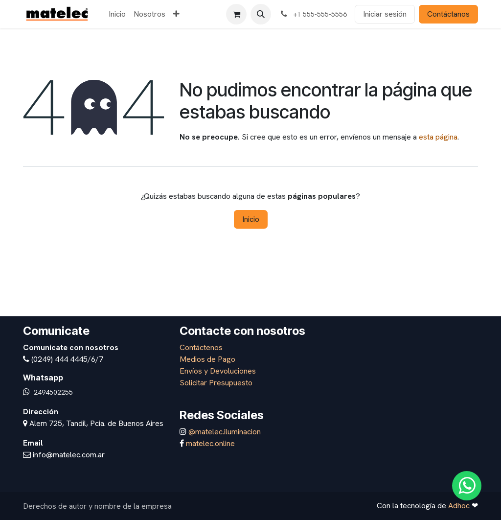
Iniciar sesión (385, 14)
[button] (260, 14)
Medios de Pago (207, 359)
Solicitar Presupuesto (216, 383)
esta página (438, 137)
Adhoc (460, 505)
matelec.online (210, 443)
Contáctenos (201, 347)
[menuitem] (117, 14)
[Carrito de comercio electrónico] (236, 14)
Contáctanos (448, 14)
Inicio (250, 219)
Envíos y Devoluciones (218, 371)
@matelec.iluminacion (223, 431)
